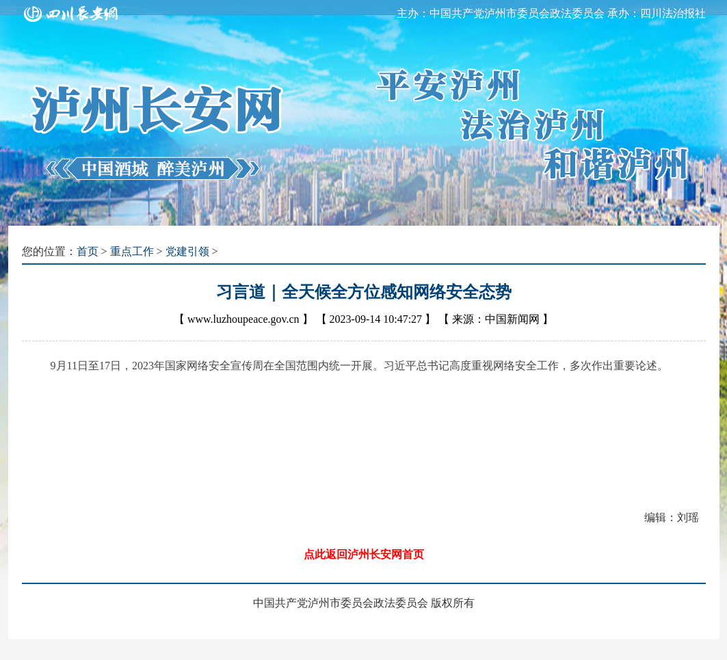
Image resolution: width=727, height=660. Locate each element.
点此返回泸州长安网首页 (364, 554)
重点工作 (132, 251)
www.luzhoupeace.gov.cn (243, 319)
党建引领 (187, 251)
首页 (87, 251)
